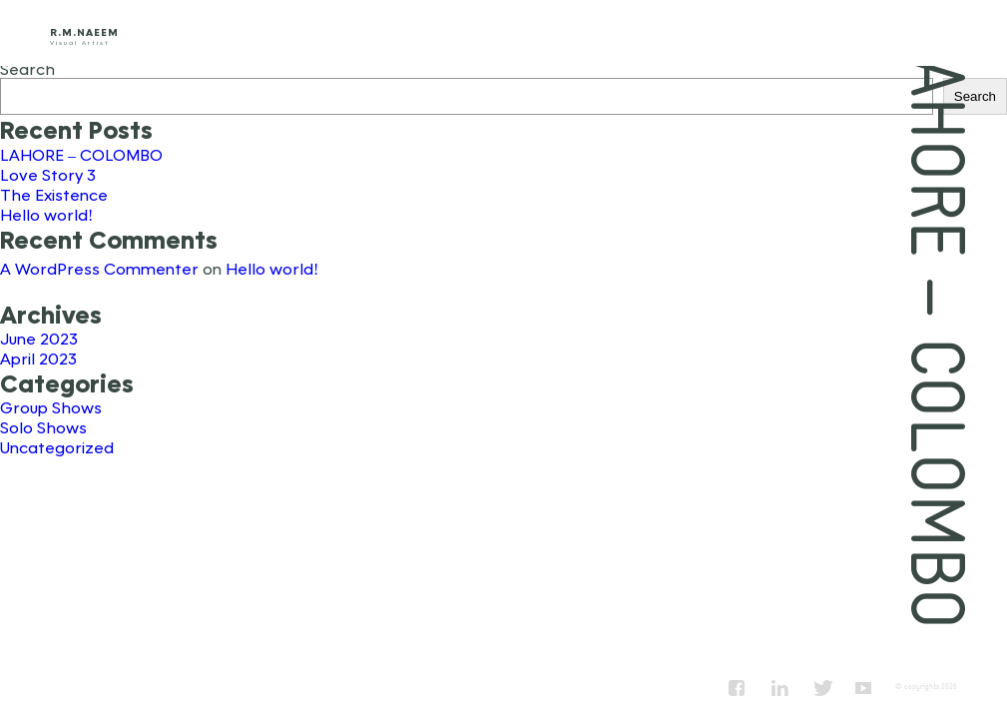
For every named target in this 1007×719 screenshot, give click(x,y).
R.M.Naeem (84, 32)
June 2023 (39, 338)
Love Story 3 (48, 174)
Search (27, 68)
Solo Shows (43, 426)
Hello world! (46, 214)
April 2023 (38, 358)
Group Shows (51, 406)
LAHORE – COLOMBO (81, 154)
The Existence (54, 194)
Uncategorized (57, 446)
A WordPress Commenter (99, 268)
